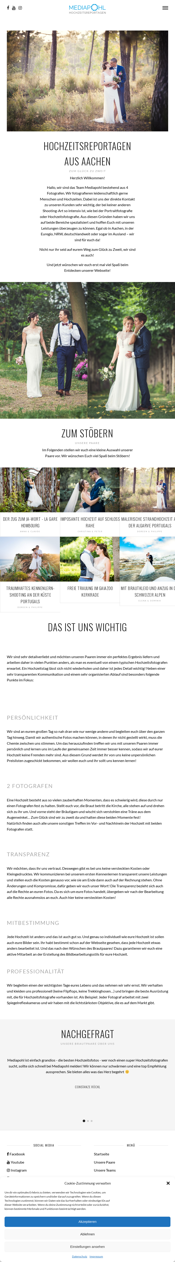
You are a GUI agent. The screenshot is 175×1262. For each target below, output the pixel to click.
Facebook (16, 1154)
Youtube (15, 1162)
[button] (168, 1183)
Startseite (101, 1154)
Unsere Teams (105, 1170)
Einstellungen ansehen (87, 1247)
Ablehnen (87, 1234)
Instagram (17, 1170)
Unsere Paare (104, 1162)
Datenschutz (79, 1256)
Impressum (96, 1256)
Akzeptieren (87, 1222)
